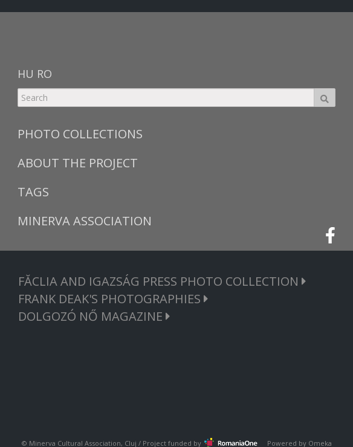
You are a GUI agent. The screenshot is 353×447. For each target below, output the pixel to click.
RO (44, 73)
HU (26, 73)
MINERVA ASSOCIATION (85, 221)
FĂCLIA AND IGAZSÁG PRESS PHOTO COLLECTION (162, 281)
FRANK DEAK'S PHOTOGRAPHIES (113, 299)
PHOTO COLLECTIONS (80, 134)
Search (324, 97)
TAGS (33, 192)
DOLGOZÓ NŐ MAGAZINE (94, 316)
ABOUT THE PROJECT (78, 163)
